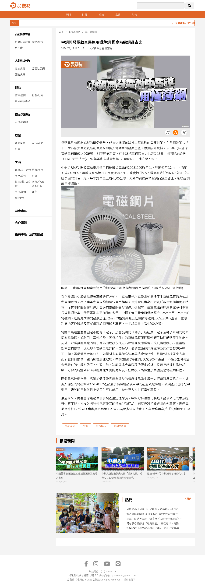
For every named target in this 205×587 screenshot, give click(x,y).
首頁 (61, 32)
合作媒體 (21, 222)
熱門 (68, 14)
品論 (118, 14)
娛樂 (18, 135)
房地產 (19, 48)
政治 (101, 14)
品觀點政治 (22, 60)
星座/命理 (20, 175)
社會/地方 (37, 95)
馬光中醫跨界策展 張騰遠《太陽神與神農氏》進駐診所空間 (154, 518)
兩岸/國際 (20, 95)
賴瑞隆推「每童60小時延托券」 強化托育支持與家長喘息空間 (154, 528)
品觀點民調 (38, 68)
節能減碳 (70, 426)
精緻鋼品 (101, 426)
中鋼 (85, 426)
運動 (34, 192)
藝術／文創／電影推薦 (39, 184)
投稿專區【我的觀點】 (30, 234)
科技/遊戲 (20, 192)
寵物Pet (19, 198)
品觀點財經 (22, 34)
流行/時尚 (37, 143)
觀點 (18, 87)
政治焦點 (20, 68)
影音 (134, 14)
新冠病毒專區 (22, 101)
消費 (34, 175)
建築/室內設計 (23, 170)
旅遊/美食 (37, 170)
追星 (17, 149)
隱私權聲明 (129, 579)
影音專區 (21, 211)
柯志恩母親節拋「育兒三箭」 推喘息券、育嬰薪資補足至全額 (154, 523)
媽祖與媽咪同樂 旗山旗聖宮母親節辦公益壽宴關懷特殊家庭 (154, 514)
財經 (84, 14)
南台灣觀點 (22, 114)
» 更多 (188, 498)
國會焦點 (20, 74)
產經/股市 (37, 42)
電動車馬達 (120, 426)
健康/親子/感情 (22, 184)
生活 (18, 162)
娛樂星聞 (20, 143)
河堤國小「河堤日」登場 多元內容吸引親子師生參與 (154, 509)
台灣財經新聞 (22, 42)
